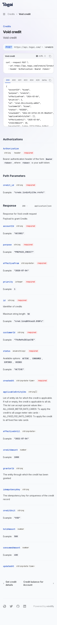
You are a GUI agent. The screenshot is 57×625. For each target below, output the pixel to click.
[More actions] (53, 5)
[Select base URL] (28, 47)
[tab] (7, 80)
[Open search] (47, 4)
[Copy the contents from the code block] (50, 56)
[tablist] (25, 80)
